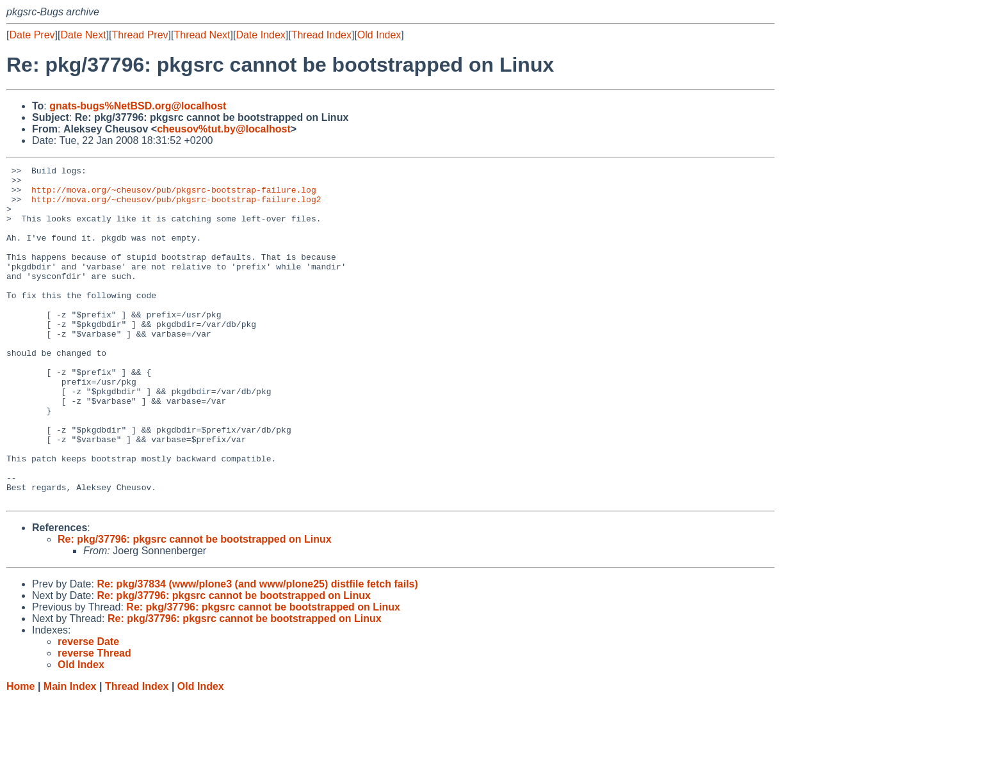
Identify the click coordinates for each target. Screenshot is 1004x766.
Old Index (379, 34)
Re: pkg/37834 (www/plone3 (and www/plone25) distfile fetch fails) (257, 651)
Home (20, 753)
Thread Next (202, 34)
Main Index (70, 753)
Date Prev (31, 34)
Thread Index (321, 34)
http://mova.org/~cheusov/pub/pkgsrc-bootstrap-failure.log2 (176, 206)
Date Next (83, 34)
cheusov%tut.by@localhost (224, 129)
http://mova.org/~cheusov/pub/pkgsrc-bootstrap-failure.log (173, 195)
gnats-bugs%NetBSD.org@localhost (137, 105)
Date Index (260, 34)
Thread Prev (140, 34)
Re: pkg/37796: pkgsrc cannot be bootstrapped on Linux (195, 606)
